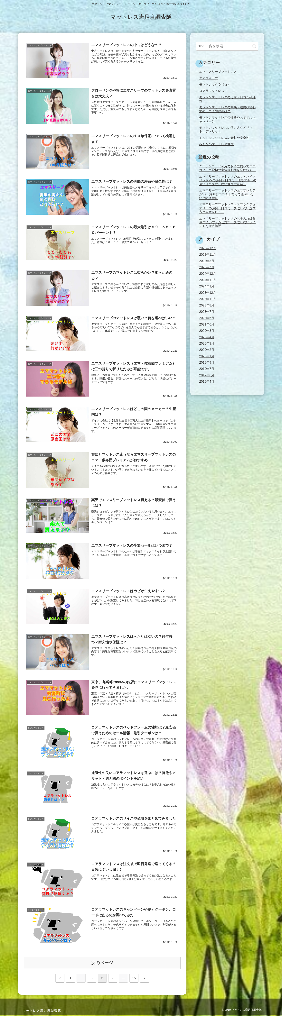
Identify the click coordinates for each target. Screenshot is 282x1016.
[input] (227, 46)
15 (134, 979)
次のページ (102, 963)
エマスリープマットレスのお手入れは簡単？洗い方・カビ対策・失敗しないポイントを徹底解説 (227, 222)
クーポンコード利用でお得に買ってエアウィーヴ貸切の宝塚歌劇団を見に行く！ (227, 168)
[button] (254, 46)
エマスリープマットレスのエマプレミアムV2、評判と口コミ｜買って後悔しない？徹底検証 (227, 194)
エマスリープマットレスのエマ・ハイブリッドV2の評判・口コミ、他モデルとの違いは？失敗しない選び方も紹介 (227, 180)
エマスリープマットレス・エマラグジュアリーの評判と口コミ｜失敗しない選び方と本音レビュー (227, 208)
